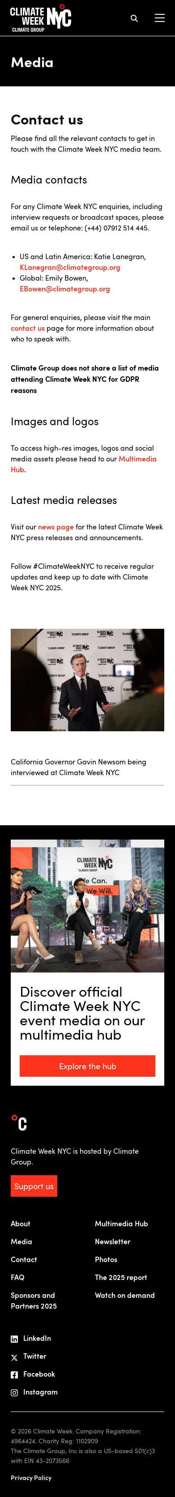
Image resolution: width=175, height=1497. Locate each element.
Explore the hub (87, 1066)
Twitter (28, 1356)
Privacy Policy (31, 1477)
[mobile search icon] (134, 18)
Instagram (34, 1391)
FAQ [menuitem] (18, 1277)
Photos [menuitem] (106, 1259)
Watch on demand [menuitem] (125, 1295)
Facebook (33, 1374)
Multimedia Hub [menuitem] (121, 1223)
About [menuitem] (20, 1223)
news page (56, 526)
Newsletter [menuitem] (112, 1241)
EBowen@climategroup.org (65, 288)
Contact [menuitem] (24, 1259)
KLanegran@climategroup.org (71, 267)
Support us (34, 1186)
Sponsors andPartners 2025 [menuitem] (34, 1300)
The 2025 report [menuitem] (121, 1277)
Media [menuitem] (21, 1241)
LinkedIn (31, 1338)
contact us (28, 328)
